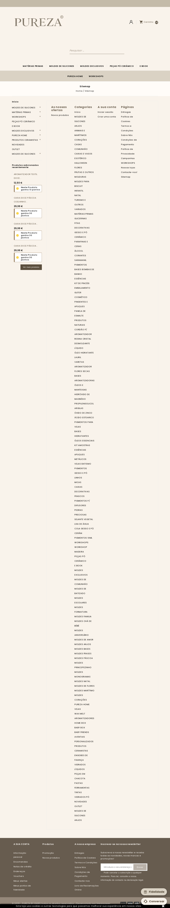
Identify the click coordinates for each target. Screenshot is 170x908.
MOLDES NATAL (82, 681)
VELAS (77, 709)
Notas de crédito (23, 866)
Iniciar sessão (105, 112)
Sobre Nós (127, 135)
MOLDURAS (80, 176)
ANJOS (78, 125)
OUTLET (16, 149)
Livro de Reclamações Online (87, 887)
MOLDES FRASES (82, 653)
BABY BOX (79, 727)
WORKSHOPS (96, 76)
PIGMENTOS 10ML (83, 537)
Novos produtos (60, 115)
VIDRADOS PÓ (81, 797)
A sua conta (22, 844)
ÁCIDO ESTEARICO (84, 417)
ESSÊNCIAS (80, 278)
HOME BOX (80, 722)
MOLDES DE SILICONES (61, 66)
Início (15, 101)
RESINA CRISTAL (82, 338)
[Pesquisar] (97, 50)
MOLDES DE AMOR (83, 639)
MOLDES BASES (82, 648)
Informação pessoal (20, 855)
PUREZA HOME (75, 76)
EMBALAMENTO (82, 287)
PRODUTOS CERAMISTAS (25, 140)
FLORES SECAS (82, 371)
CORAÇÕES (80, 139)
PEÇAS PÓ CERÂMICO (122, 66)
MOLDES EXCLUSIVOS (92, 66)
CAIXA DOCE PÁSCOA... (26, 223)
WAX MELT (79, 713)
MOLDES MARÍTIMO (84, 690)
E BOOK (144, 66)
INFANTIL (78, 190)
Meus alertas (21, 880)
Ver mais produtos (31, 267)
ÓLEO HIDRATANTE (84, 352)
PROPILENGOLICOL (84, 403)
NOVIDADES (18, 144)
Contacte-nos (82, 880)
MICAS (77, 482)
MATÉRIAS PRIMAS (33, 66)
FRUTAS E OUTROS (84, 172)
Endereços (19, 871)
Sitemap (125, 176)
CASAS (78, 144)
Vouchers (19, 876)
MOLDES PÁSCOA (83, 658)
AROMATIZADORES (84, 718)
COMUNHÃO (81, 149)
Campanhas (128, 158)
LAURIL (77, 357)
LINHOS (78, 477)
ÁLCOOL (78, 250)
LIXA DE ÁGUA (81, 523)
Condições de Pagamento (82, 874)
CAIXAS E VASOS (83, 153)
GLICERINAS (80, 218)
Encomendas (21, 861)
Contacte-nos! (129, 172)
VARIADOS (80, 209)
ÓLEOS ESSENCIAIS (84, 440)
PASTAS (78, 783)
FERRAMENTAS (82, 787)
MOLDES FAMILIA (83, 616)
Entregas (126, 112)
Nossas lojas (128, 167)
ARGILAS (78, 408)
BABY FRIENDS (81, 732)
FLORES (78, 167)
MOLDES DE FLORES (84, 685)
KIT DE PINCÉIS (82, 283)
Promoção (48, 853)
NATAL (77, 195)
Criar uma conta (107, 116)
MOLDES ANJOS (82, 644)
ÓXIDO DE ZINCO (83, 412)
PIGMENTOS (80, 264)
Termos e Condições (86, 862)
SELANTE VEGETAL (83, 519)
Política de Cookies (85, 857)
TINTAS (78, 792)
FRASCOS (79, 496)
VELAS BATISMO (82, 463)
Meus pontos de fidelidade (22, 887)
